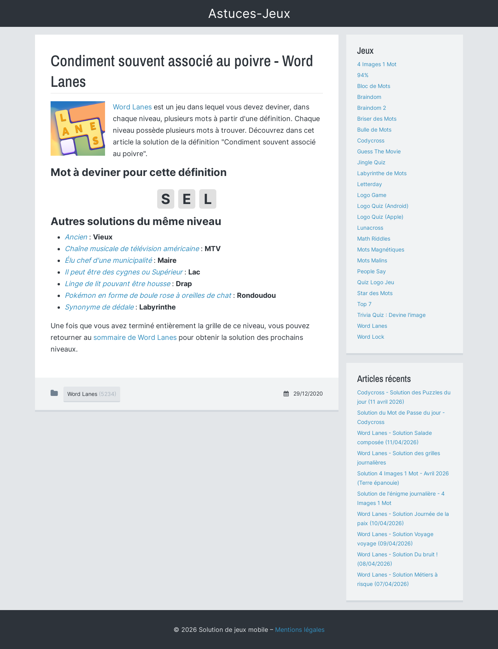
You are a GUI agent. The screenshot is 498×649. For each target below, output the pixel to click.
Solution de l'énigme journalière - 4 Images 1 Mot (401, 498)
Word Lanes (132, 107)
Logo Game (371, 195)
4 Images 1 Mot (376, 64)
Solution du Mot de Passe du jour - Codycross (401, 417)
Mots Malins (372, 260)
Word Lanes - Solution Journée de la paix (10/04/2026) (403, 518)
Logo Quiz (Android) (383, 205)
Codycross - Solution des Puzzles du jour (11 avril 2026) (404, 397)
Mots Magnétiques (380, 249)
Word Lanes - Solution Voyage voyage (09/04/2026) (395, 539)
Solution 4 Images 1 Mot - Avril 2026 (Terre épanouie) (403, 478)
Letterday (369, 184)
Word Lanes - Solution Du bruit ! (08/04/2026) (397, 559)
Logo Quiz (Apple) (380, 216)
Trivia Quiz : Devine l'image (391, 314)
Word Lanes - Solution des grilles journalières (398, 458)
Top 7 (364, 304)
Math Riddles (373, 238)
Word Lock (370, 336)
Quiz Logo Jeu (375, 282)
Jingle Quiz (371, 162)
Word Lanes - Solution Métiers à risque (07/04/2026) (397, 579)
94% (362, 75)
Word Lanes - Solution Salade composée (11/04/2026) (394, 437)
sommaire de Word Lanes (135, 337)
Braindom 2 (371, 107)
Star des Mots (375, 293)
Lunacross (370, 227)
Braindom (369, 96)
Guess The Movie (379, 151)
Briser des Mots (376, 118)
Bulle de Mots (374, 129)
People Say (371, 271)
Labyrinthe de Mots (382, 173)
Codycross (370, 140)
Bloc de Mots (373, 86)
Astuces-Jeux (249, 13)
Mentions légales (299, 629)
